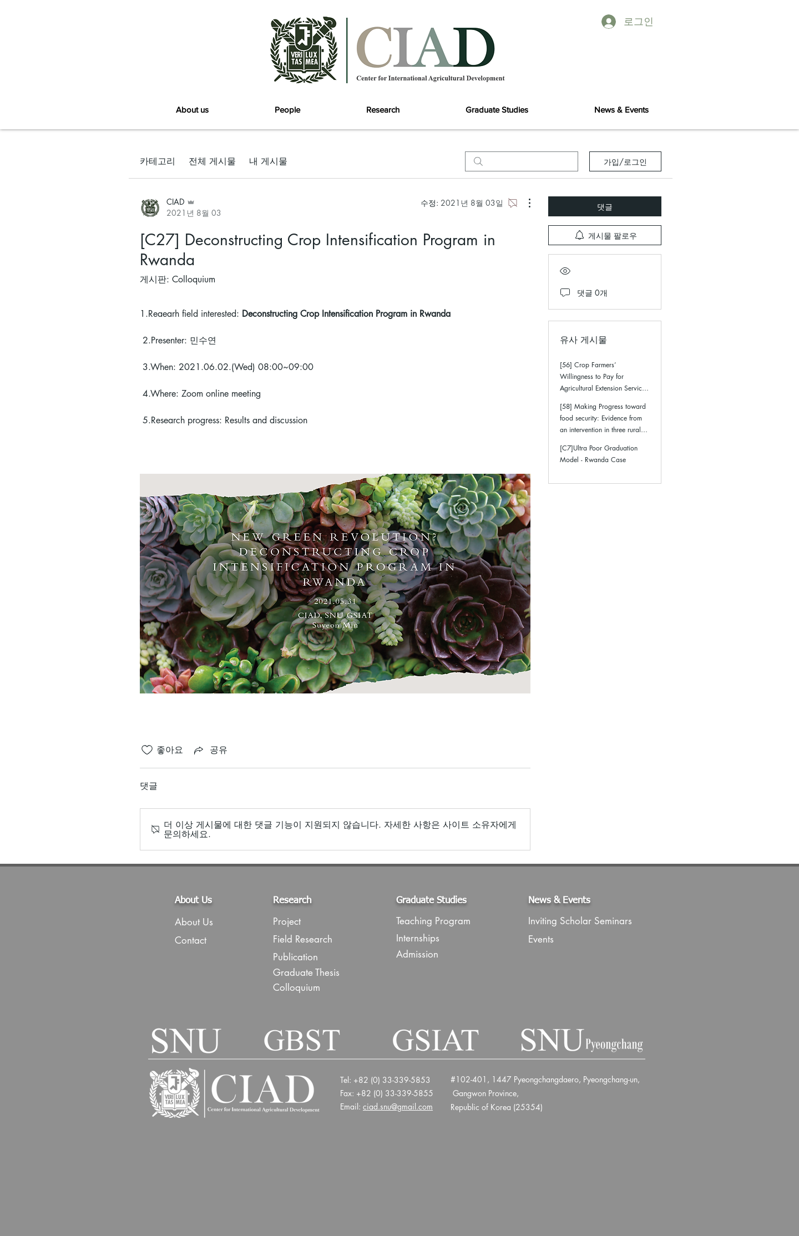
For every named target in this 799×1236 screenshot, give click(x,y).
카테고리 (157, 161)
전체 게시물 (212, 161)
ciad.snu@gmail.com (398, 1106)
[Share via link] (209, 750)
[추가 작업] (523, 203)
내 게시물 (268, 161)
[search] (521, 161)
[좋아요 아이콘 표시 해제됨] (147, 750)
